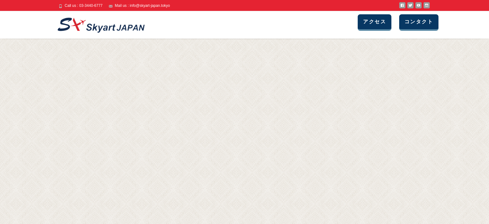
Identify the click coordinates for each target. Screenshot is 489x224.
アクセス (374, 21)
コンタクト (418, 21)
